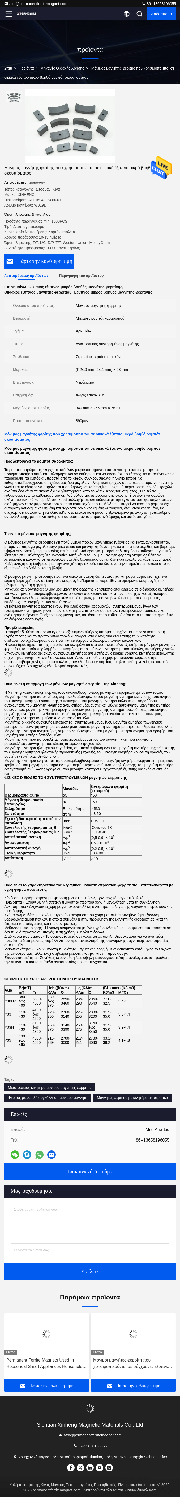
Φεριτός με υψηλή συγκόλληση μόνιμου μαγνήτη (47, 1097)
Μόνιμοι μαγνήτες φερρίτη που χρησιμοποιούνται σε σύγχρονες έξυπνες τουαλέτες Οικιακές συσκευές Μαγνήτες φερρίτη (131, 1364)
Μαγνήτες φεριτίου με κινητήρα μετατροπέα (132, 1097)
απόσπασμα (161, 14)
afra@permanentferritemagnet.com (35, 4)
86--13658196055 (159, 4)
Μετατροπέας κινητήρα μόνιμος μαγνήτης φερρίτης (49, 1087)
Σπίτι (8, 68)
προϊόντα (26, 68)
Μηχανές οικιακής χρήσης (62, 68)
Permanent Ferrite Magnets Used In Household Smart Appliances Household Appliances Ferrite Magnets (44, 1364)
